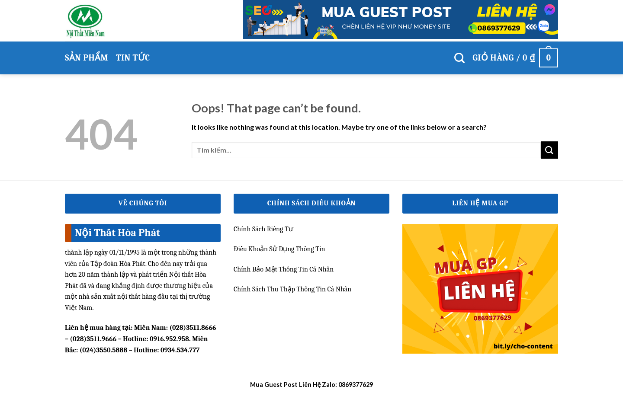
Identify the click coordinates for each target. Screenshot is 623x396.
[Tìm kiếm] (459, 58)
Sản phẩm (86, 58)
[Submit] (549, 149)
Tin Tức (133, 58)
